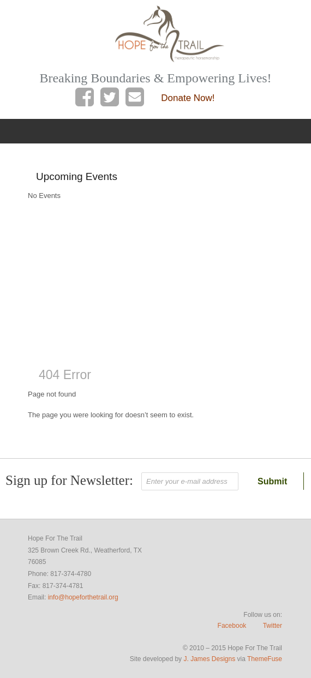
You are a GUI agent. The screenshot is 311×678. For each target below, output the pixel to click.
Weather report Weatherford (90, 336)
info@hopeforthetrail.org (83, 597)
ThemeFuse (264, 659)
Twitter (272, 625)
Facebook (232, 625)
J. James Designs (209, 659)
